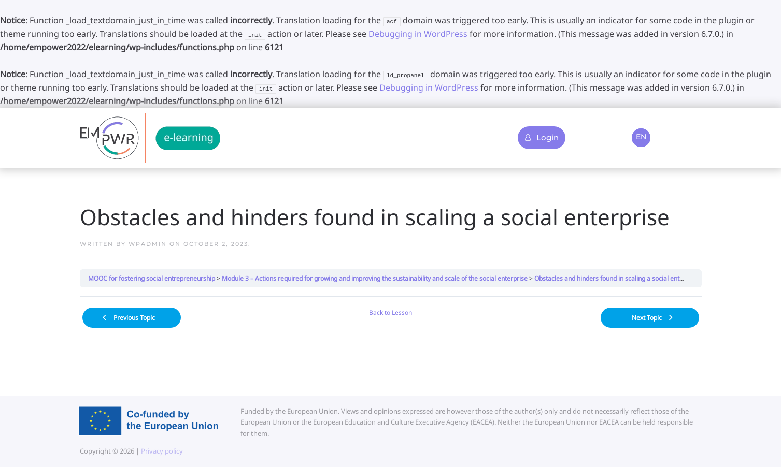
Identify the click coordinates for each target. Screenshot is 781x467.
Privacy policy (161, 451)
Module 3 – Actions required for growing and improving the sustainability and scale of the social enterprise (375, 278)
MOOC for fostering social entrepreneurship (151, 278)
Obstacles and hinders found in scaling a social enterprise (617, 278)
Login (541, 137)
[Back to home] (150, 138)
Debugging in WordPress (417, 33)
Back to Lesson (390, 312)
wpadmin (148, 243)
